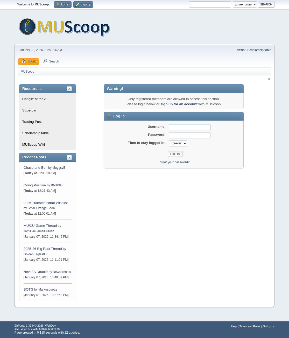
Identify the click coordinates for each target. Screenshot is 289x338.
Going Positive (35, 185)
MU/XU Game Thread (40, 226)
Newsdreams (62, 272)
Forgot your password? (174, 162)
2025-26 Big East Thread (43, 249)
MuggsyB (58, 168)
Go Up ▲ (268, 326)
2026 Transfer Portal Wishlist (46, 203)
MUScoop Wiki (33, 144)
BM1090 (56, 185)
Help (234, 326)
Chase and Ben (35, 168)
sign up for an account (179, 104)
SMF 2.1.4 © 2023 (26, 328)
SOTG (28, 289)
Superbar (29, 110)
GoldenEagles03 (35, 254)
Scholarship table (259, 50)
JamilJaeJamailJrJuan (39, 231)
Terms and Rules (249, 326)
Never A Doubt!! (36, 272)
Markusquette (47, 289)
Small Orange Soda (41, 208)
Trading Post (32, 122)
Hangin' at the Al (34, 99)
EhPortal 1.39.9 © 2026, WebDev (35, 325)
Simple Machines (49, 328)
